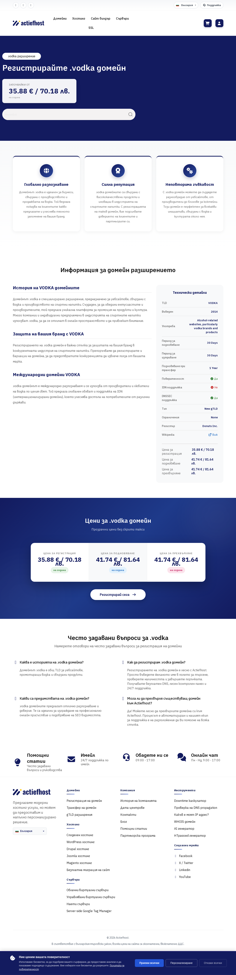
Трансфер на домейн (81, 808)
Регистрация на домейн (84, 801)
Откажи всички (213, 963)
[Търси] (130, 114)
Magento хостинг (79, 863)
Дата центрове (132, 808)
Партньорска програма (137, 835)
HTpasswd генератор (190, 835)
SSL (91, 28)
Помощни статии (133, 828)
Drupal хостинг (78, 849)
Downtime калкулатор (190, 801)
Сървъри (122, 18)
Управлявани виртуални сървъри (91, 897)
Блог (123, 821)
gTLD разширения (79, 815)
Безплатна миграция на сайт (88, 870)
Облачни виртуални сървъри (87, 890)
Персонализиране (181, 963)
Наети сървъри (78, 904)
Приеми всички (149, 963)
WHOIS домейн (184, 821)
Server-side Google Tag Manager (89, 911)
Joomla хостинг (78, 856)
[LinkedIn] (31, 5)
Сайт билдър (100, 18)
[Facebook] (16, 5)
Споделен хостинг (80, 835)
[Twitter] (23, 5)
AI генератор (184, 828)
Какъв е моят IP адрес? (191, 815)
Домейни (60, 18)
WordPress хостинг (81, 842)
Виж (213, 434)
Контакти (128, 815)
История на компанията (138, 801)
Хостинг (78, 18)
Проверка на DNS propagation (195, 808)
